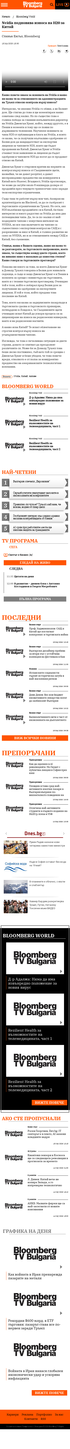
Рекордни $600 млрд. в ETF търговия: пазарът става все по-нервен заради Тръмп (34, 1324)
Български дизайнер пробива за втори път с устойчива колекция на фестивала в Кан (47, 653)
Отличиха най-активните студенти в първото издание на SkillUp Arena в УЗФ (48, 811)
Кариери (13, 1414)
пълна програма (35, 599)
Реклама (27, 1414)
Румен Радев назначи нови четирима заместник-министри (34, 847)
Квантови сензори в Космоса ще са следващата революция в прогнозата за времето (48, 1158)
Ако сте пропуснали (31, 1118)
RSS (43, 1418)
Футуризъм (32, 1151)
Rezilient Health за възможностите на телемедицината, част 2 (30, 1085)
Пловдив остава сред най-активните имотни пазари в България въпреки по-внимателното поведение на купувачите (46, 792)
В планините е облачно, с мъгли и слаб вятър (34, 887)
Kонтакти (31, 1418)
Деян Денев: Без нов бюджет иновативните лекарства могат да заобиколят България (48, 697)
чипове (32, 376)
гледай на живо (35, 563)
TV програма (20, 540)
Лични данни (39, 1426)
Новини (33, 669)
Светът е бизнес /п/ (18, 554)
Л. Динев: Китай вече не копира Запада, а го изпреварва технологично (45, 1182)
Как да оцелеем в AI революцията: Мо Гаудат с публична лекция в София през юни (48, 769)
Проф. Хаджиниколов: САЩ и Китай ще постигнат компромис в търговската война (48, 631)
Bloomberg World (28, 386)
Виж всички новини (35, 738)
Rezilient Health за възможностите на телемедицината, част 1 (30, 1034)
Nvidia (17, 376)
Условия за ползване (13, 1426)
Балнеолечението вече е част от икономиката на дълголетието (48, 719)
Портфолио (44, 1414)
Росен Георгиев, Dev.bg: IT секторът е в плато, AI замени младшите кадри (47, 1133)
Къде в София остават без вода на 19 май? (35, 867)
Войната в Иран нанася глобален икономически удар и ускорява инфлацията (35, 1374)
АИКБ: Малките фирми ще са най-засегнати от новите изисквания (46, 1206)
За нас (59, 1414)
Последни (21, 617)
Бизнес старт (35, 624)
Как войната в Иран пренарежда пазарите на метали (35, 1276)
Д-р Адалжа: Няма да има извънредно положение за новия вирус (32, 982)
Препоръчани (29, 752)
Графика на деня (27, 1231)
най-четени (19, 472)
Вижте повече (49, 1102)
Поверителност (28, 1426)
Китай (24, 376)
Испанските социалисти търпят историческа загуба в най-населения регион (46, 675)
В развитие (32, 1175)
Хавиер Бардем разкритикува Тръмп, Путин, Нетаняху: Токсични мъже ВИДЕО (34, 906)
